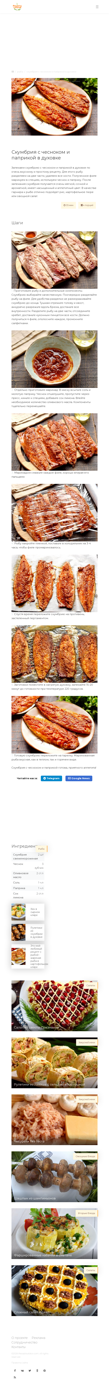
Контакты (18, 1347)
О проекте (19, 1338)
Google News (79, 778)
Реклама (38, 1338)
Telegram (51, 778)
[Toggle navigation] (97, 7)
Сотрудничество (24, 1342)
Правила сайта (19, 1362)
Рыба (20, 71)
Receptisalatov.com (29, 1353)
